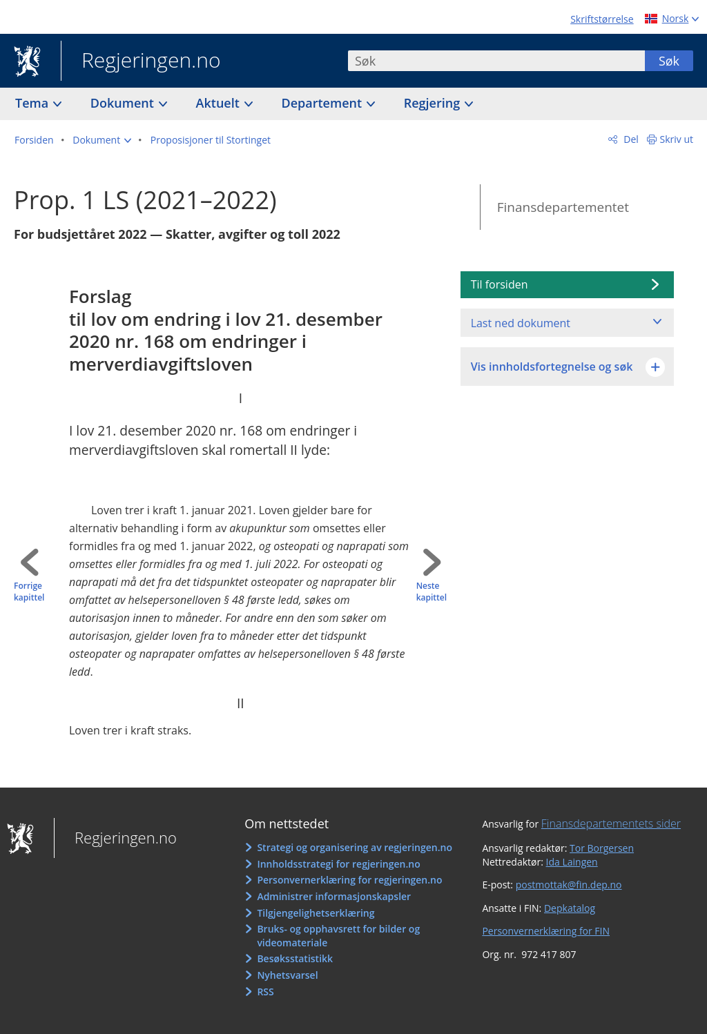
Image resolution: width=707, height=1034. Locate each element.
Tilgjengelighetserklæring (315, 912)
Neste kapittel (431, 592)
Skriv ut (677, 139)
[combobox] (496, 60)
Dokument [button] (123, 103)
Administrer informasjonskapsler (334, 896)
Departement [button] (323, 103)
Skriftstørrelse (601, 19)
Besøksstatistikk (295, 958)
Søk (669, 60)
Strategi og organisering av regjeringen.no (354, 847)
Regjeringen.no (141, 61)
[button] (101, 140)
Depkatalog (569, 908)
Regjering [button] (433, 103)
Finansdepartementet (563, 207)
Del (630, 139)
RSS (265, 991)
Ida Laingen (572, 861)
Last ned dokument (520, 323)
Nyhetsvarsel (287, 975)
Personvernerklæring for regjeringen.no (349, 879)
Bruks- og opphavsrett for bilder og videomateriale (338, 935)
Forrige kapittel (29, 592)
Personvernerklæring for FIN (546, 930)
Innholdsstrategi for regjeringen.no (338, 863)
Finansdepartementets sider (611, 823)
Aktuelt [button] (219, 103)
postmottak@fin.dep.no (569, 884)
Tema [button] (33, 103)
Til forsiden (499, 284)
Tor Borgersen (602, 848)
